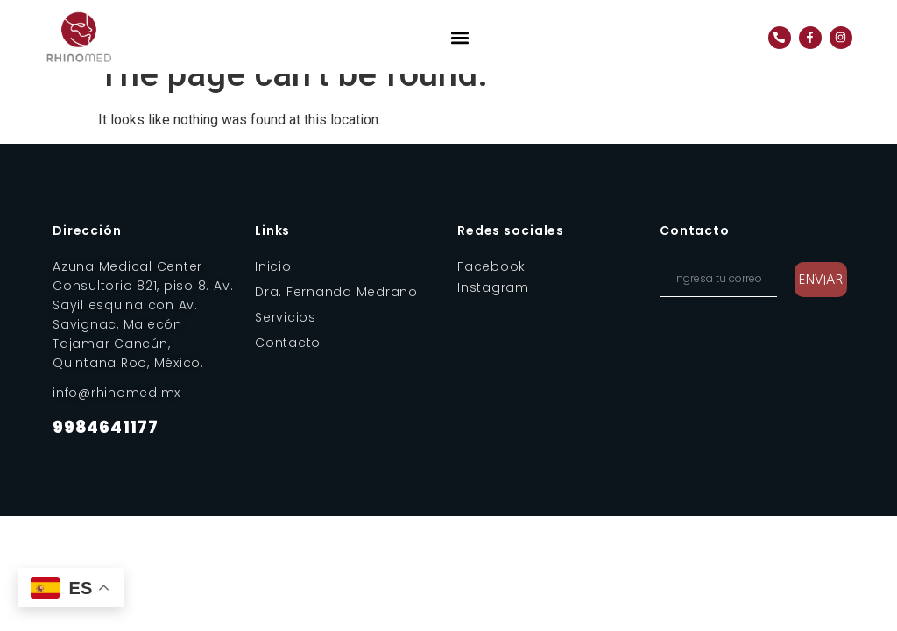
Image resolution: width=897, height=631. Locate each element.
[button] (460, 37)
